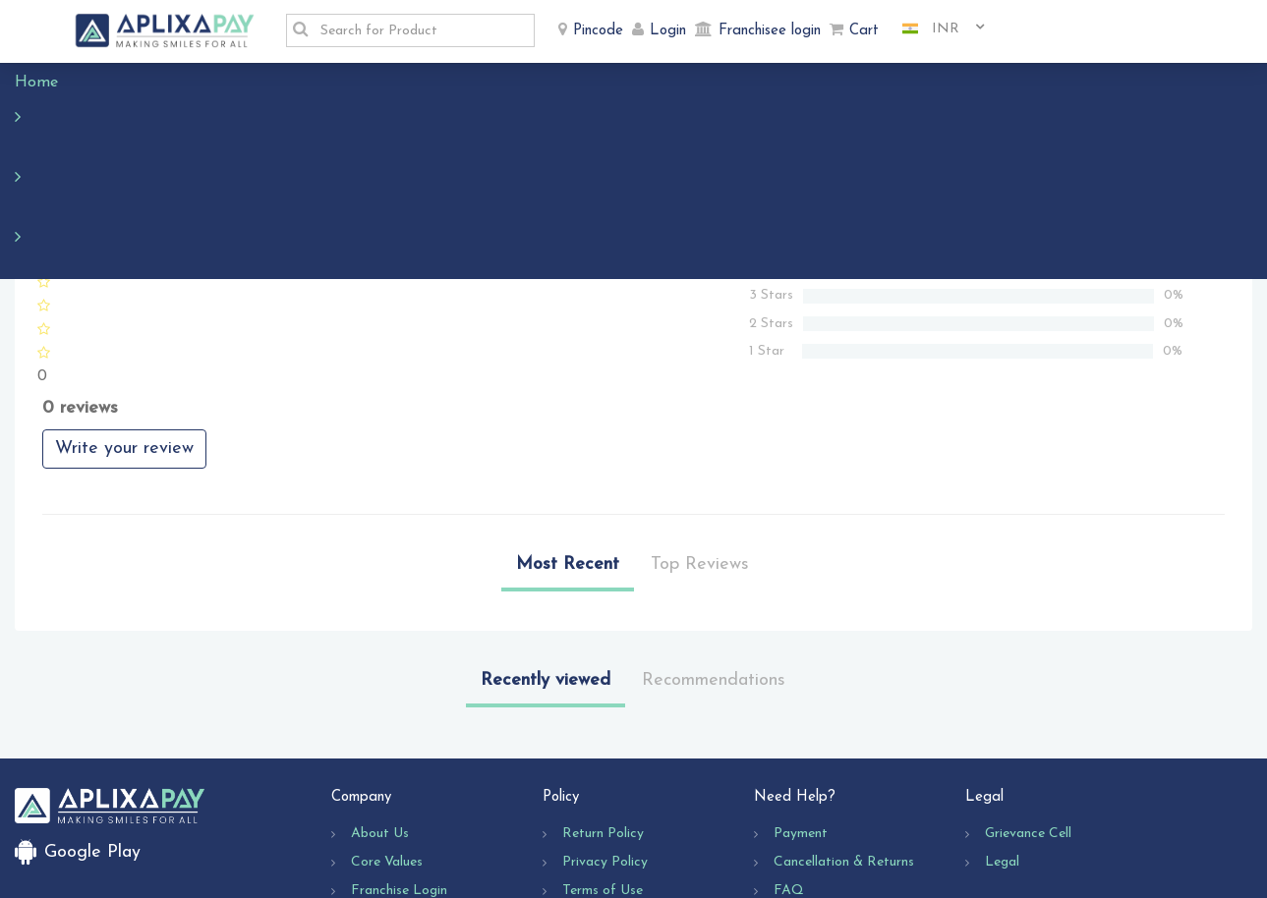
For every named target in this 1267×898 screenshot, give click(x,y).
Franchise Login (399, 773)
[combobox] (935, 29)
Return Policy (603, 716)
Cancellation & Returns (844, 745)
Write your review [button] (124, 331)
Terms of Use (602, 773)
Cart (864, 31)
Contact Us (809, 802)
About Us (380, 716)
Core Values (387, 745)
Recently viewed (545, 563)
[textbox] (422, 30)
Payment (801, 716)
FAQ (789, 773)
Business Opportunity (416, 802)
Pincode (598, 31)
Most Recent (567, 447)
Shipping (587, 802)
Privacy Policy (605, 745)
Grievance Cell (1028, 716)
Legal (1002, 745)
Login (668, 31)
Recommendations (713, 563)
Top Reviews (700, 447)
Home (46, 82)
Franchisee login (770, 31)
